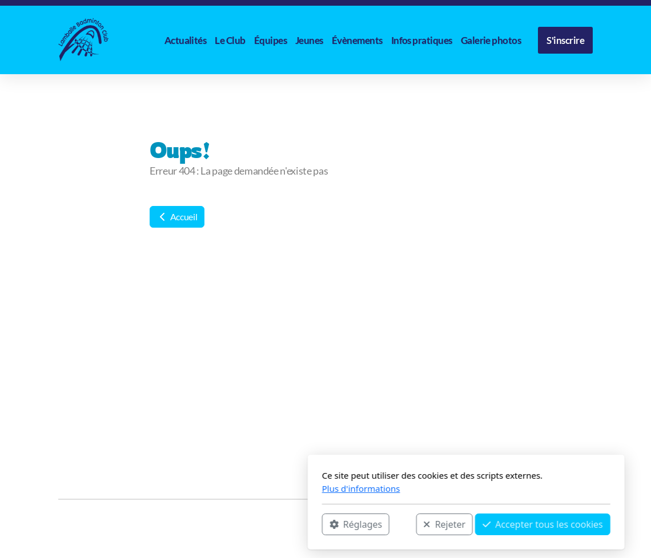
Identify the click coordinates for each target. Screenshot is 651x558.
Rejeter (304, 524)
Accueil (177, 216)
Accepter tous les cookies (402, 524)
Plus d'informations (221, 488)
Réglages (215, 524)
